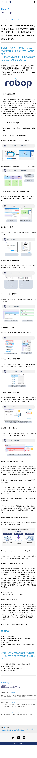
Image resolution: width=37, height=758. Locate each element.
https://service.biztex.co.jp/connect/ (13, 594)
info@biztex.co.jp (16, 668)
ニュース (8, 727)
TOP (2, 727)
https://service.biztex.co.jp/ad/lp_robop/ (20, 551)
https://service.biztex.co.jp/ (20, 624)
